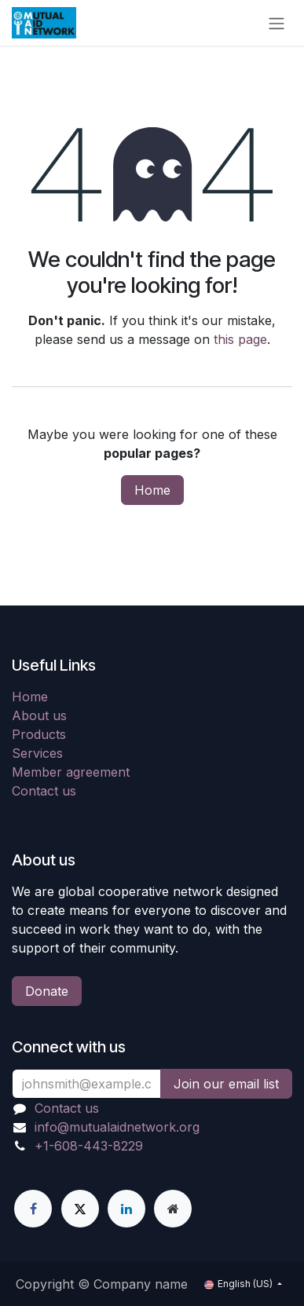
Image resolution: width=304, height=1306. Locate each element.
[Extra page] (173, 1208)
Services (37, 753)
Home (152, 490)
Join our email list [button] (226, 1084)
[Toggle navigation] (276, 22)
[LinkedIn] (126, 1208)
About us (39, 715)
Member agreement (71, 772)
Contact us (44, 791)
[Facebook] (33, 1208)
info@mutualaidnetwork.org (117, 1127)
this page (240, 339)
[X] (80, 1208)
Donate (46, 991)
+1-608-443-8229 (89, 1146)
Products (39, 734)
